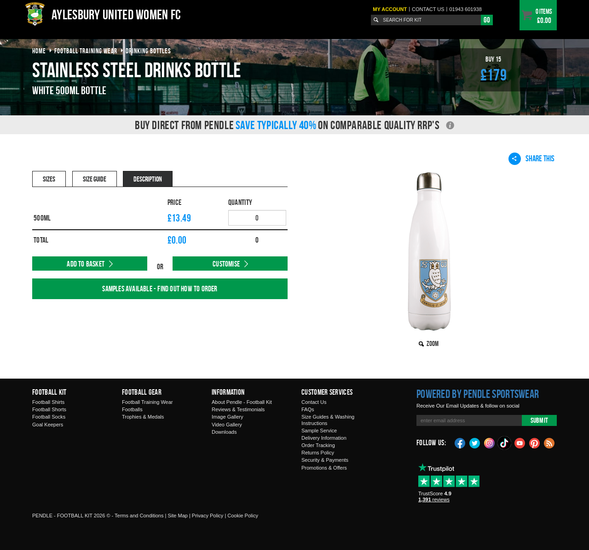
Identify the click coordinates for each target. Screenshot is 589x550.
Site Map (177, 515)
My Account (390, 9)
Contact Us (313, 402)
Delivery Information (323, 438)
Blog (549, 442)
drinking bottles (148, 50)
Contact (428, 9)
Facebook (460, 442)
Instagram (489, 442)
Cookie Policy (242, 515)
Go (487, 20)
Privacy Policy (207, 515)
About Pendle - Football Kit (242, 402)
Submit (539, 420)
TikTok (504, 443)
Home (39, 50)
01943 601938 (465, 9)
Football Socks (48, 417)
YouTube (520, 442)
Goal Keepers (47, 424)
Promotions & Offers (324, 468)
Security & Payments (324, 460)
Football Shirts (48, 402)
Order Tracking (318, 445)
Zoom (433, 343)
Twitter (475, 442)
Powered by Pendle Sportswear (477, 394)
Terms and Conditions (139, 515)
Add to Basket (85, 264)
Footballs (132, 409)
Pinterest (534, 442)
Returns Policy (317, 452)
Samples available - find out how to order (159, 288)
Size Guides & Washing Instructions (327, 419)
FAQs (307, 409)
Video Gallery (227, 424)
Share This (531, 158)
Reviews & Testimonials (238, 409)
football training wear (85, 50)
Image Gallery (227, 417)
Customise (226, 264)
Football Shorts (49, 409)
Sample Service (319, 430)
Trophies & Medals (143, 417)
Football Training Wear (147, 402)
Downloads (224, 432)
